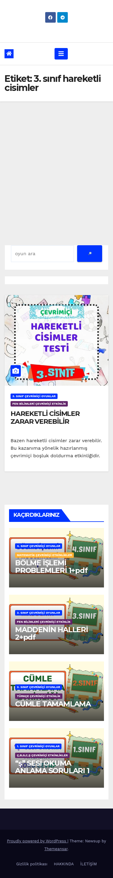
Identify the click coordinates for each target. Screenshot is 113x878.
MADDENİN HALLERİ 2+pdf (51, 633)
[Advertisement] (56, 161)
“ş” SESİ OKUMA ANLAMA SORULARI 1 (52, 767)
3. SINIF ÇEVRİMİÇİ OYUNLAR (34, 396)
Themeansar (55, 849)
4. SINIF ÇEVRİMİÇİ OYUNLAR (38, 546)
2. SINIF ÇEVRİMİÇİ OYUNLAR (38, 687)
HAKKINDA (64, 864)
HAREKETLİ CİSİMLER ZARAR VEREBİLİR (45, 418)
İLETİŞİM (88, 864)
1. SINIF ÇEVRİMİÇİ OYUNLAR (38, 746)
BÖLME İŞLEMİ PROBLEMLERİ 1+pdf (51, 566)
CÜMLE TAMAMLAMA (53, 704)
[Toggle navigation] (61, 53)
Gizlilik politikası (31, 864)
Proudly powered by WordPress (37, 841)
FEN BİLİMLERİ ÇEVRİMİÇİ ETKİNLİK (39, 403)
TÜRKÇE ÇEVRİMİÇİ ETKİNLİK (39, 696)
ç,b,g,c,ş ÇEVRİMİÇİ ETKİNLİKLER (42, 755)
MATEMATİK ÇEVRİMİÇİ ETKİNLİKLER (44, 555)
